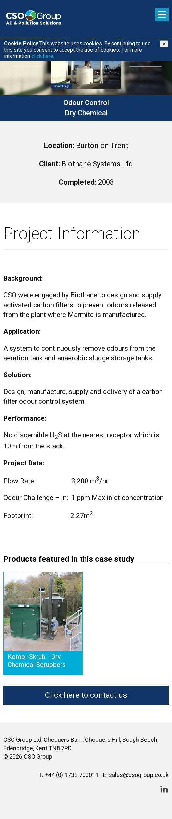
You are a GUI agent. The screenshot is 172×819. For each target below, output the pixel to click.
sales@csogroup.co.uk (139, 774)
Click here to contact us (86, 695)
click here (42, 56)
